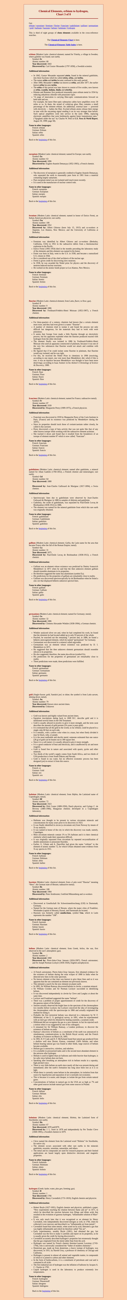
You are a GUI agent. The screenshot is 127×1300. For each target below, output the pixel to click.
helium (54, 28)
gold (32, 28)
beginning (43, 140)
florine (57, 25)
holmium (62, 28)
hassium (46, 28)
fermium (49, 25)
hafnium (38, 28)
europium (40, 25)
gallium (84, 25)
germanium (93, 25)
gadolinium (74, 25)
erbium (32, 25)
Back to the (63, 99)
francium (65, 25)
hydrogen (71, 28)
